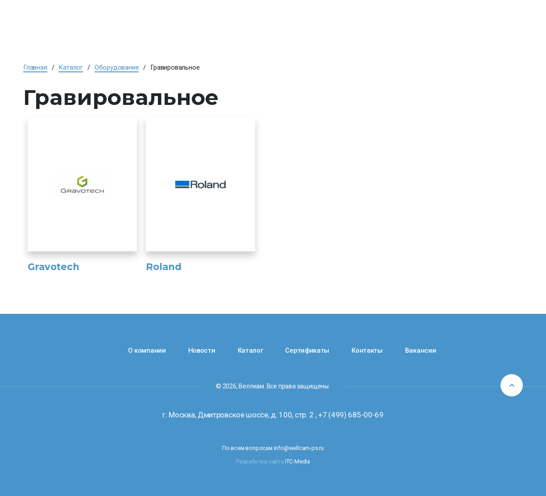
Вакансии (420, 350)
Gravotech (53, 266)
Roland (164, 266)
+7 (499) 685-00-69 (351, 414)
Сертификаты (307, 350)
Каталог (250, 350)
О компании (147, 350)
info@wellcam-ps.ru (299, 448)
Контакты (367, 350)
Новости (201, 350)
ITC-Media (297, 461)
